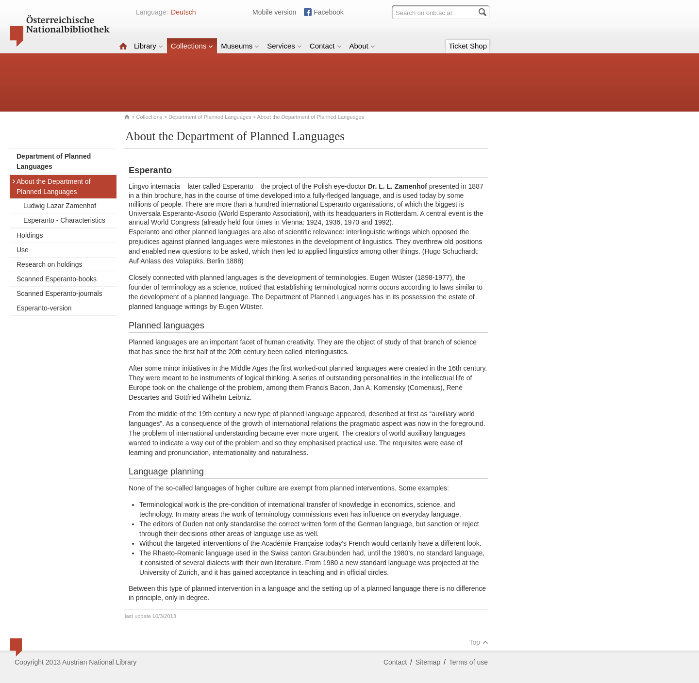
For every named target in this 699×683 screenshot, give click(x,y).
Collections (192, 46)
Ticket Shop (468, 46)
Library (148, 46)
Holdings (30, 235)
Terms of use (468, 662)
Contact (326, 46)
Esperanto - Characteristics (64, 220)
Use (23, 250)
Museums (240, 46)
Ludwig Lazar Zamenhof (59, 206)
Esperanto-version (44, 308)
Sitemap (428, 662)
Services (284, 46)
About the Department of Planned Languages (51, 186)
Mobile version (274, 12)
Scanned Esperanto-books (57, 279)
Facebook (328, 12)
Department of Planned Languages (209, 117)
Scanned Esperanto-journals (59, 293)
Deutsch (183, 12)
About (362, 46)
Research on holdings (49, 264)
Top (478, 642)
